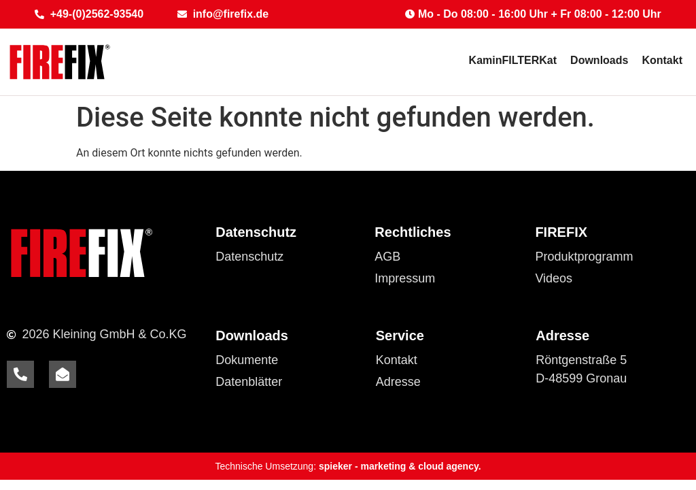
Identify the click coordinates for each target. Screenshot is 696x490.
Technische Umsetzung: (348, 466)
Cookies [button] (237, 278)
